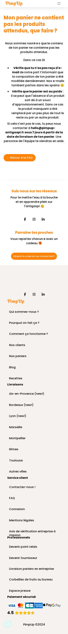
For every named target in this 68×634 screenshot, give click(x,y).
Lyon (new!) (17, 416)
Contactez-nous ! (22, 487)
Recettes (15, 378)
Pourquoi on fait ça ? (24, 323)
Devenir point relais (23, 547)
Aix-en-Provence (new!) (26, 394)
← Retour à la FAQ (20, 158)
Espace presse (19, 591)
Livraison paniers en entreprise (31, 569)
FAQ (12, 498)
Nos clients (17, 345)
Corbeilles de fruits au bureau (31, 580)
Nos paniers (17, 356)
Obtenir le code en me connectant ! (34, 256)
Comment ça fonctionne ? (28, 334)
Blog (12, 367)
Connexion (17, 509)
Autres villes (18, 472)
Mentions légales (21, 520)
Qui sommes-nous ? (24, 312)
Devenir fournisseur (23, 558)
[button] (7, 624)
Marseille (15, 427)
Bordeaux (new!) (21, 405)
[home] (13, 3)
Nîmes (13, 449)
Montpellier (17, 438)
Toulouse (16, 461)
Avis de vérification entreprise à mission (32, 532)
